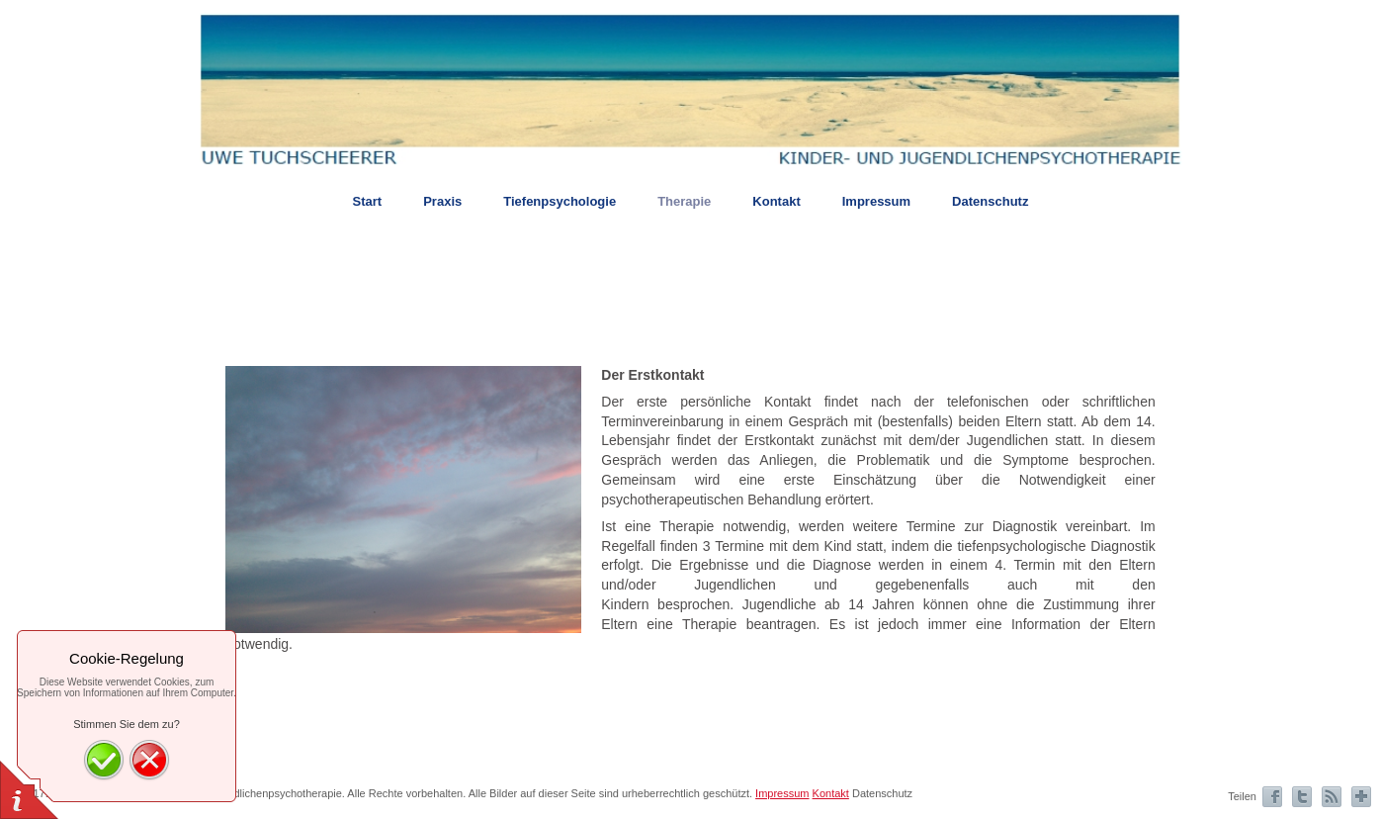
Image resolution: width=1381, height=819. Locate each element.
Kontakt (831, 793)
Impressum (782, 793)
